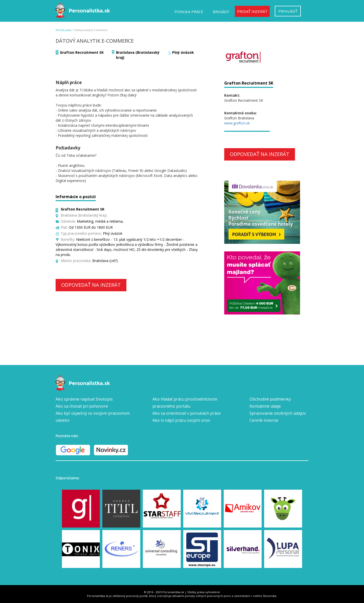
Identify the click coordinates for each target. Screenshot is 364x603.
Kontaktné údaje (265, 406)
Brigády (221, 11)
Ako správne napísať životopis (84, 399)
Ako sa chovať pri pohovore (82, 406)
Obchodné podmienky (270, 399)
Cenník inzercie (263, 420)
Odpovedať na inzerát (91, 284)
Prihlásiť (287, 11)
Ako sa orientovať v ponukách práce (186, 413)
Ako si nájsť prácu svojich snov (181, 420)
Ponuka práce (188, 11)
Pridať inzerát (252, 11)
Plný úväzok (183, 52)
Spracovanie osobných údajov (277, 413)
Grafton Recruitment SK (82, 52)
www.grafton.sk (237, 123)
